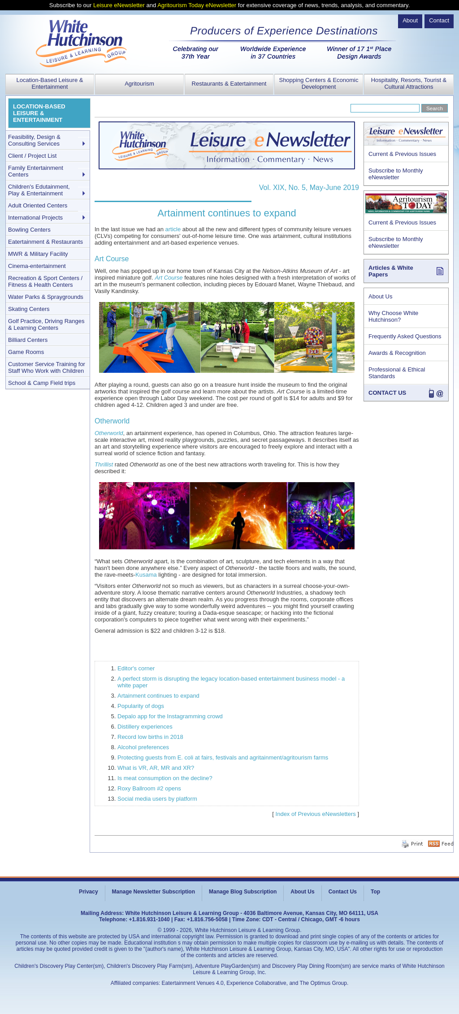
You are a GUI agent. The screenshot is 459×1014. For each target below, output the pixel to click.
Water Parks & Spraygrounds (45, 296)
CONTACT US (387, 392)
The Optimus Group (323, 983)
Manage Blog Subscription (243, 892)
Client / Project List (32, 155)
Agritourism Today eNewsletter (196, 5)
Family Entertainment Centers (35, 171)
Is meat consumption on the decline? (164, 778)
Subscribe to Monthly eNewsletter (395, 174)
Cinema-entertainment (37, 266)
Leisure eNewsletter (119, 5)
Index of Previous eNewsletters (316, 814)
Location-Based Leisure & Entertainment (50, 83)
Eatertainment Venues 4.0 (193, 983)
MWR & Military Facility (38, 253)
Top (375, 892)
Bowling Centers (29, 229)
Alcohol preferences (143, 747)
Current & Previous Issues (402, 154)
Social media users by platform (157, 798)
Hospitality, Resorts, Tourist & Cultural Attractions (409, 83)
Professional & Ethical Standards (396, 373)
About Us (380, 296)
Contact (439, 20)
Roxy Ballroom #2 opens (149, 788)
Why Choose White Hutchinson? (393, 316)
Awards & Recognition (397, 353)
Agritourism (139, 83)
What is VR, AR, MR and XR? (155, 767)
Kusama (146, 574)
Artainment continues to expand (158, 695)
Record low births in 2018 (150, 737)
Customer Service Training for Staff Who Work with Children (46, 367)
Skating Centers (29, 309)
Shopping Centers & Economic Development (318, 83)
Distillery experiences (145, 726)
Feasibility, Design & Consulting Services (34, 140)
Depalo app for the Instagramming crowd (170, 716)
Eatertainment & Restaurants (45, 241)
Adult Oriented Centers (37, 205)
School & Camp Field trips (41, 383)
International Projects (35, 217)
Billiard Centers (28, 340)
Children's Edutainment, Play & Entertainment (39, 190)
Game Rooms (26, 352)
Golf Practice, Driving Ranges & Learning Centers (46, 324)
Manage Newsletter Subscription (153, 892)
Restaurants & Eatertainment (229, 83)
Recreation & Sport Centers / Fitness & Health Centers (45, 281)
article (173, 229)
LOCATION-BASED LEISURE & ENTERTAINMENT (39, 113)
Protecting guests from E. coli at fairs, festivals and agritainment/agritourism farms (222, 757)
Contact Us (343, 892)
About (410, 20)
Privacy (88, 892)
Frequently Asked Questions (405, 336)
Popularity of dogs (140, 706)
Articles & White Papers (390, 271)
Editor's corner (136, 668)
